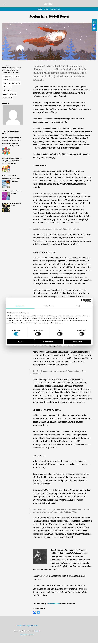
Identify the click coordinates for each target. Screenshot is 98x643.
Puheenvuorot (55, 9)
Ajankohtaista (7, 77)
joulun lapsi (7, 87)
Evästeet (37, 631)
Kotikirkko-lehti (54, 603)
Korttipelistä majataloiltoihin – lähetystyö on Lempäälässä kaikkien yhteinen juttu (11, 161)
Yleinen (5, 79)
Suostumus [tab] (20, 306)
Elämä (39, 9)
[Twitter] (94, 28)
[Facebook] (94, 25)
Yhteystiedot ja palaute (26, 625)
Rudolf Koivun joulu (9, 94)
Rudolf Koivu (7, 90)
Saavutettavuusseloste (27, 634)
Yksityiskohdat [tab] (49, 306)
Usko (46, 9)
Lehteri (49, 3)
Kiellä (21, 341)
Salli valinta (49, 341)
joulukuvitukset (14, 83)
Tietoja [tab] (78, 306)
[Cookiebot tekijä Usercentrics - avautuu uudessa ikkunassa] (82, 300)
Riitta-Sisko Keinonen (14, 68)
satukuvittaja (7, 98)
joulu (5, 83)
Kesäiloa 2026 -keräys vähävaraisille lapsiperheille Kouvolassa (11, 178)
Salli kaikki (77, 341)
